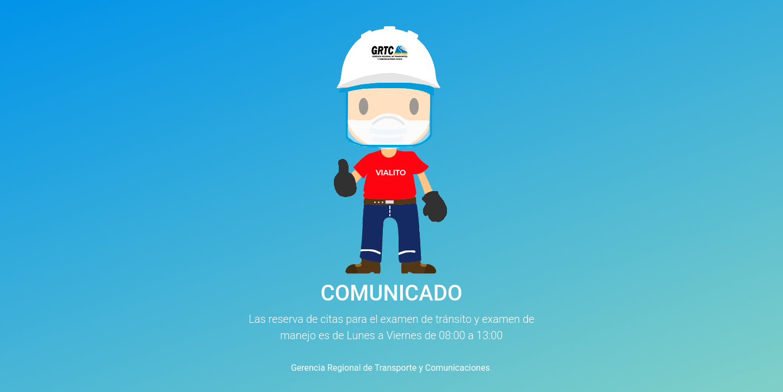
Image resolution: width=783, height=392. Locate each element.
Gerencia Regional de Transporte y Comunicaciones (390, 368)
